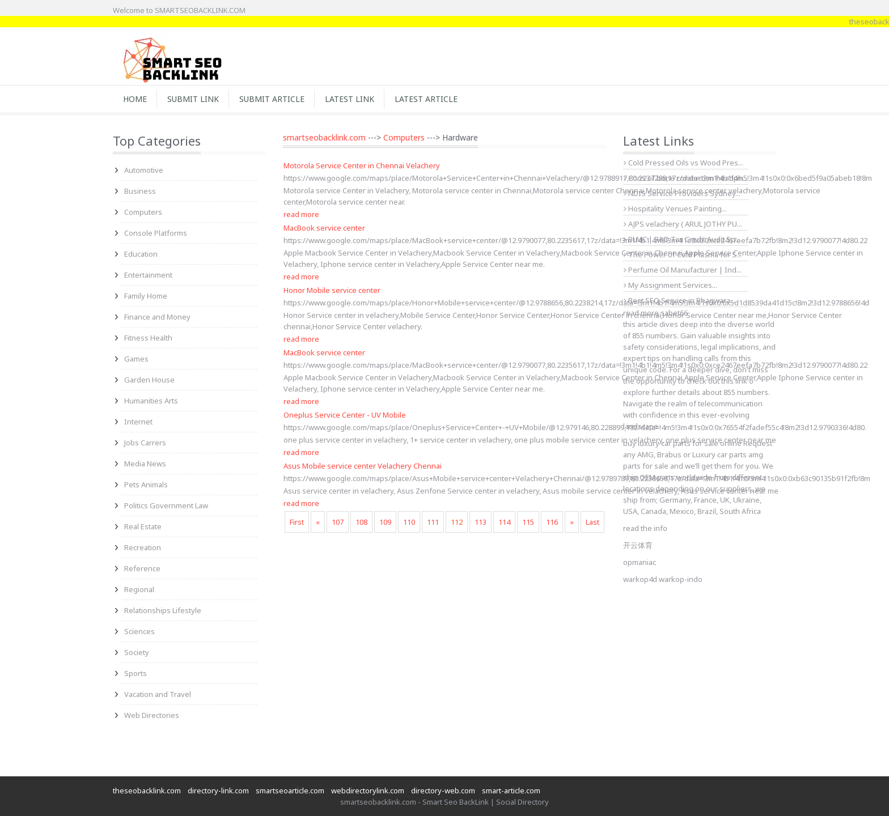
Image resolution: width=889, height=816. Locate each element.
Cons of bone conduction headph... (686, 178)
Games (136, 359)
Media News (145, 463)
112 (457, 522)
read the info (645, 528)
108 (361, 522)
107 (338, 522)
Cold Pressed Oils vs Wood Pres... (683, 163)
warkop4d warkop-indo (662, 579)
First (297, 522)
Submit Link (193, 99)
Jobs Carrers (145, 442)
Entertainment (148, 275)
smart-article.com (511, 790)
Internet (138, 421)
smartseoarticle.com (290, 790)
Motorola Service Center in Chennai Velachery (361, 165)
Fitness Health (148, 338)
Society (136, 652)
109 (385, 522)
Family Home (145, 296)
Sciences (139, 631)
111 (433, 522)
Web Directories (151, 715)
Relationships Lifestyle (162, 610)
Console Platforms (155, 233)
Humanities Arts (151, 401)
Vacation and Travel (157, 694)
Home (135, 99)
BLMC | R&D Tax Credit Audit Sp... (682, 239)
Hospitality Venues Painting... (675, 208)
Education (141, 254)
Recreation (142, 547)
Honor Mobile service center (331, 290)
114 (504, 522)
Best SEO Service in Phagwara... (679, 300)
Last (592, 522)
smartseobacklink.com (324, 137)
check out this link (717, 381)
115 (528, 522)
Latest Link (349, 99)
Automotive (143, 170)
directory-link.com (218, 790)
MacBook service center (324, 228)
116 (552, 522)
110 (409, 522)
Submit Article (271, 99)
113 (480, 522)
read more (301, 214)
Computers (143, 212)
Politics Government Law (166, 505)
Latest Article (426, 99)
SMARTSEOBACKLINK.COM (200, 10)
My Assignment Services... (670, 285)
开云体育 (638, 545)
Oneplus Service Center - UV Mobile (344, 415)
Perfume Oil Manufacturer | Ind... (683, 270)
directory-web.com (443, 790)
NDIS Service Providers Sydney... (682, 193)
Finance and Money (157, 317)
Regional (139, 589)
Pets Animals (146, 484)
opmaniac (639, 562)
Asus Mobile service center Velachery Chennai (362, 466)
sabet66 (674, 313)
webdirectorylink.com (367, 790)
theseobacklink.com (147, 790)
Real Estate (143, 526)
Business (140, 191)
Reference (142, 568)
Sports (135, 673)
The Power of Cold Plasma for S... (683, 254)
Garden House (149, 380)
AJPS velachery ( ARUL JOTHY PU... (683, 224)
